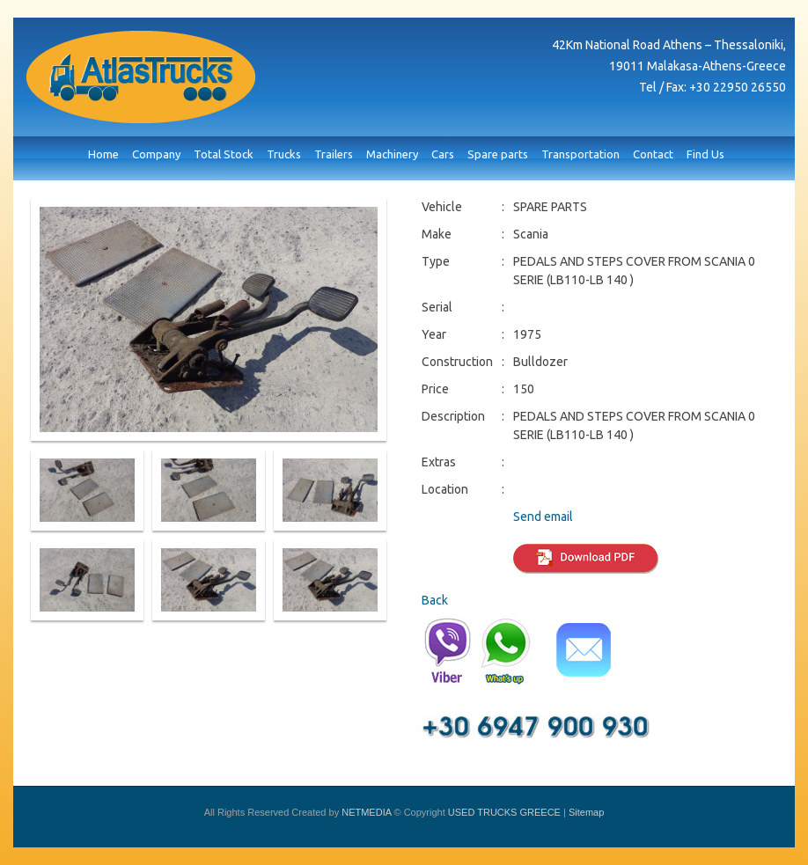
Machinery (392, 154)
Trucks (284, 154)
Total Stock (223, 154)
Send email (543, 516)
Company (156, 154)
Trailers (333, 154)
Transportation (580, 154)
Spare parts (497, 154)
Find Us (705, 154)
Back (435, 600)
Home (103, 154)
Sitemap (586, 812)
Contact (653, 154)
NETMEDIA (366, 812)
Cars (442, 154)
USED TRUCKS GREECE (140, 77)
